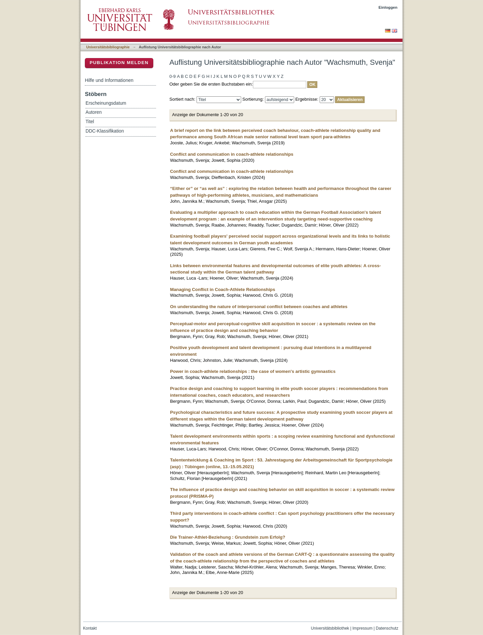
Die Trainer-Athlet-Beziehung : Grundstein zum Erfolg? (227, 537)
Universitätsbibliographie (107, 47)
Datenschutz (387, 628)
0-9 (172, 76)
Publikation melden (119, 62)
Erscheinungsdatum (106, 103)
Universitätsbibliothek (330, 628)
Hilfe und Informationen (109, 80)
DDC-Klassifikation (105, 131)
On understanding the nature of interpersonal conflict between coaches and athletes (258, 306)
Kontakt (90, 628)
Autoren (94, 112)
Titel (90, 121)
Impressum (363, 628)
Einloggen (388, 7)
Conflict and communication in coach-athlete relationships (231, 154)
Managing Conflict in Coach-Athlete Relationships (222, 289)
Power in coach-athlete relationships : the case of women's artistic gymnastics (252, 371)
